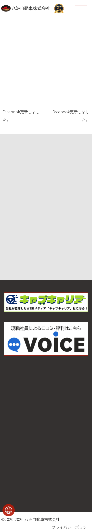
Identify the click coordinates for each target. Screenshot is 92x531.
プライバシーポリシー (71, 527)
